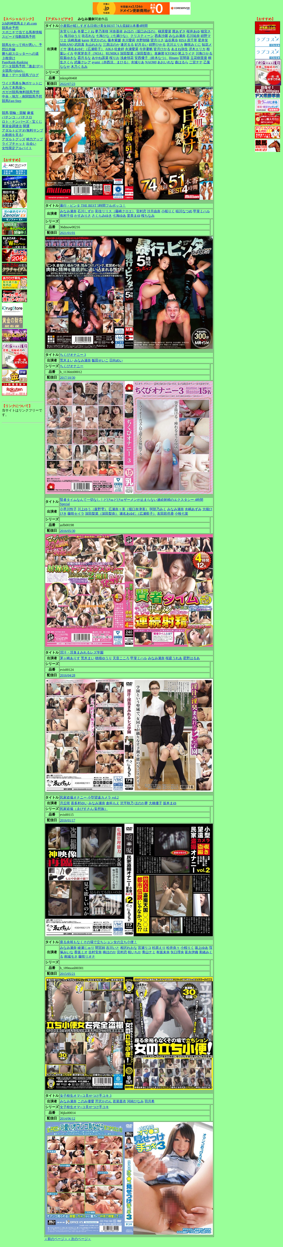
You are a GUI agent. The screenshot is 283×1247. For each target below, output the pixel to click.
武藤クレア (82, 62)
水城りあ (137, 62)
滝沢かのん (98, 40)
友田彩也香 (165, 513)
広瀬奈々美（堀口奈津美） (129, 509)
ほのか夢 (141, 803)
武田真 (79, 44)
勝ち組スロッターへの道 (20, 53)
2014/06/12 (67, 1118)
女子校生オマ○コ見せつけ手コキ (84, 1107)
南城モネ (71, 956)
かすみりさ (82, 215)
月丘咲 (65, 803)
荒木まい (66, 360)
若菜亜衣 (119, 1101)
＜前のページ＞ (56, 1239)
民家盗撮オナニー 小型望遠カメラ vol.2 (89, 797)
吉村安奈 (95, 952)
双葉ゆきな (68, 58)
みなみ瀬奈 (177, 36)
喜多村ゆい (79, 803)
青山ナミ (148, 952)
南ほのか (109, 952)
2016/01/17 (67, 820)
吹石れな (88, 36)
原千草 (192, 40)
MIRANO (67, 44)
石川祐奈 (193, 36)
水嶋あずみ (193, 509)
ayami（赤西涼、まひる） (111, 62)
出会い (31, 143)
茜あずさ (179, 31)
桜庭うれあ (173, 658)
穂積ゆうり (103, 658)
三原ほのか (111, 44)
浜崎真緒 (74, 40)
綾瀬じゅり (86, 947)
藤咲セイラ (75, 513)
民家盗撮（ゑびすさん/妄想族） (84, 809)
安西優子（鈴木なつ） (151, 58)
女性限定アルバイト (17, 148)
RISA (182, 40)
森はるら (181, 62)
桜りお (114, 58)
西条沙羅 (161, 36)
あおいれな (165, 62)
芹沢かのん (103, 1101)
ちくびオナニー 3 (73, 354)
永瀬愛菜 (131, 49)
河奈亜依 (116, 31)
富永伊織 (191, 952)
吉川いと (112, 947)
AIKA (109, 49)
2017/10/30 (67, 377)
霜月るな (84, 58)
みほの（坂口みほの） (140, 31)
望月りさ (157, 40)
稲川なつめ (184, 211)
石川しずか (86, 211)
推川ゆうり (72, 36)
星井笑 (203, 40)
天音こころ (121, 658)
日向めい (116, 360)
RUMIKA (112, 53)
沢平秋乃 (127, 803)
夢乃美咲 (102, 31)
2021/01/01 (67, 233)
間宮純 (100, 947)
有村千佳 (66, 215)
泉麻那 (159, 53)
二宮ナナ (196, 62)
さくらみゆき (102, 215)
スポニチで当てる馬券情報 (22, 32)
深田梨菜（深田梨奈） (137, 53)
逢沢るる (127, 44)
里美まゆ (133, 215)
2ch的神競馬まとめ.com (19, 23)
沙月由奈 (153, 211)
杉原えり (158, 947)
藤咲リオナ (86, 956)
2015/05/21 (67, 973)
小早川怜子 (68, 509)
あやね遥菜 (100, 58)
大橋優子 (155, 803)
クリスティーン (142, 36)
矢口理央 (177, 952)
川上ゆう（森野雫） (93, 509)
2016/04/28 (67, 675)
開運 (26, 126)
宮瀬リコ (144, 947)
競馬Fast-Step (11, 101)
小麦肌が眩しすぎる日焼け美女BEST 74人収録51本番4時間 (104, 25)
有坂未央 (163, 952)
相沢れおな (128, 947)
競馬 (5, 113)
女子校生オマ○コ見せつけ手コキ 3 (85, 1095)
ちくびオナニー (71, 366)
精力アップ (34, 139)
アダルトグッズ (13, 139)
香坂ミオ (81, 952)
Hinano (174, 58)
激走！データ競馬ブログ (20, 75)
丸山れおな (93, 44)
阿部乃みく (158, 509)
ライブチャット (13, 143)
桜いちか (134, 952)
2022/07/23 (67, 84)
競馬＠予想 (10, 28)
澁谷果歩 (171, 40)
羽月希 (150, 1101)
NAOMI (150, 62)
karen (85, 40)
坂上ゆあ (201, 947)
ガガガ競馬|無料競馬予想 (20, 92)
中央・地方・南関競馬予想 (22, 96)
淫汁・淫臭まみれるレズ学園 (81, 652)
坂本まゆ (169, 803)
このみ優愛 (86, 1101)
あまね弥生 (179, 49)
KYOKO (171, 53)
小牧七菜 (181, 513)
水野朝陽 (143, 40)
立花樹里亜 (198, 58)
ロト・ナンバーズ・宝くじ (22, 121)
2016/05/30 (67, 531)
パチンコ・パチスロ (17, 117)
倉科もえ (112, 803)
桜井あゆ (193, 31)
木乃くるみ (79, 66)
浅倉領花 (127, 58)
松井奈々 (173, 947)
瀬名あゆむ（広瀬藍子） (85, 49)
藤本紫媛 (114, 40)
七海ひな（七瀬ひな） (112, 36)
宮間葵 (185, 58)
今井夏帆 (146, 49)
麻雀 (30, 113)
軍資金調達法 (12, 126)
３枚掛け (8, 58)
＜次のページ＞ (79, 1239)
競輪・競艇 (17, 113)
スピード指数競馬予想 (18, 36)
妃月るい (141, 44)
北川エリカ (175, 44)
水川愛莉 (128, 40)
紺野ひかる (157, 44)
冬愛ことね (86, 31)
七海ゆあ (119, 215)
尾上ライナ (186, 53)
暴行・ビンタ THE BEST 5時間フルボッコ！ (93, 205)
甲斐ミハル (201, 211)
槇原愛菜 (164, 31)
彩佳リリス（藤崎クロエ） (115, 211)
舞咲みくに (192, 44)
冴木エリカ (197, 49)
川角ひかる (204, 53)
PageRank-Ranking (15, 62)
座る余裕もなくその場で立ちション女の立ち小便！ (98, 942)
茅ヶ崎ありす (70, 658)
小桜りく (168, 211)
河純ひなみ (135, 1101)
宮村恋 (141, 211)
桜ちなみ (148, 215)
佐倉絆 (119, 49)
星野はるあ (191, 658)
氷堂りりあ (68, 31)
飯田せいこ (100, 360)
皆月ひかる (162, 49)
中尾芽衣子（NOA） (89, 53)
